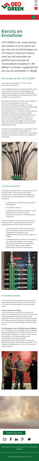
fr (36, 5)
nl (36, 8)
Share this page (14, 433)
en (36, 1)
